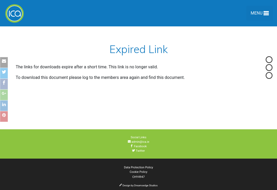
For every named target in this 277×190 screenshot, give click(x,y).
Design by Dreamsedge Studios (138, 185)
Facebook (138, 146)
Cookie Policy (138, 172)
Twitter (138, 151)
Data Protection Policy (138, 167)
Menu (260, 14)
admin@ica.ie (138, 142)
